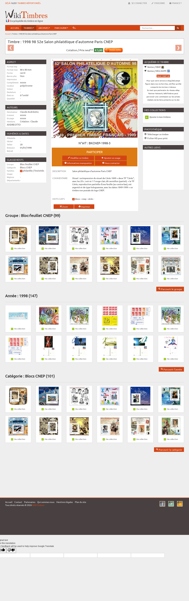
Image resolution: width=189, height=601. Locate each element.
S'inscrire (158, 3)
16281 (14, 3)
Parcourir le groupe (170, 289)
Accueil (15, 28)
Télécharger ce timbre (156, 134)
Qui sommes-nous (45, 502)
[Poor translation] (11, 550)
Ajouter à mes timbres (160, 116)
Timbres (29, 28)
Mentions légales (64, 502)
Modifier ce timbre (78, 157)
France (175, 3)
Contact (18, 502)
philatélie (28, 170)
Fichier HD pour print (156, 138)
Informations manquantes (78, 163)
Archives (44, 28)
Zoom (64, 206)
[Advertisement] (128, 16)
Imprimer (84, 206)
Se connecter (137, 3)
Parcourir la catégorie (169, 449)
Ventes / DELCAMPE (157, 70)
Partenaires (29, 502)
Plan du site (80, 502)
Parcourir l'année (171, 369)
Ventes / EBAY (154, 67)
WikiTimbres (38, 505)
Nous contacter (111, 163)
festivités (39, 170)
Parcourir (61, 28)
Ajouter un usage (110, 157)
